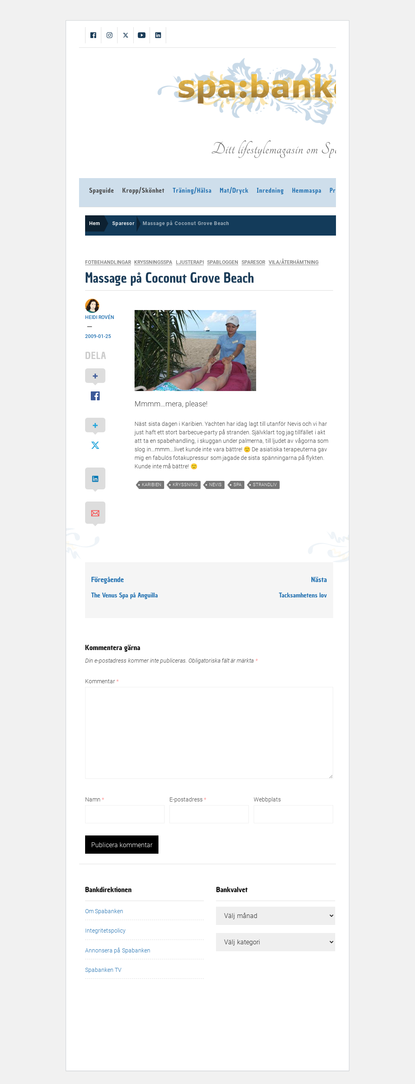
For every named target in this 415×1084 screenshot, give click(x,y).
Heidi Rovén (99, 317)
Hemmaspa (307, 190)
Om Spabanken (104, 911)
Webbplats (267, 799)
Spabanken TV (103, 970)
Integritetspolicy (105, 930)
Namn (94, 799)
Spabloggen (222, 262)
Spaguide (101, 190)
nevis (215, 484)
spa (237, 484)
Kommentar (102, 681)
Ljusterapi (190, 262)
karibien (151, 484)
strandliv (265, 484)
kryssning (185, 484)
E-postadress (187, 799)
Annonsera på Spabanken (117, 950)
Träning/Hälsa (192, 190)
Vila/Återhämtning (294, 262)
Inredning (270, 190)
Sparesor (253, 262)
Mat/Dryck (234, 190)
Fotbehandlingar (108, 262)
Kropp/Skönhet (143, 190)
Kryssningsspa (153, 262)
